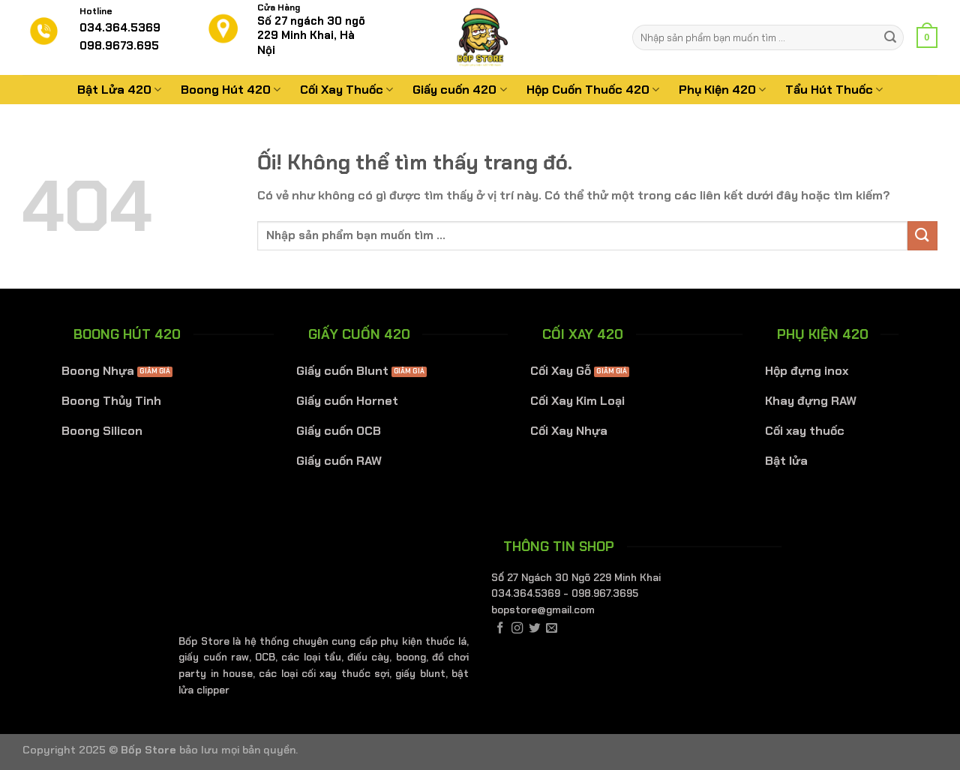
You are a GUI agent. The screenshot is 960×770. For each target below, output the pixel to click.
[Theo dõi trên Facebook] (500, 628)
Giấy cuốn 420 (459, 89)
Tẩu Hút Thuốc (834, 89)
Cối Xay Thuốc (346, 89)
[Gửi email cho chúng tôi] (551, 628)
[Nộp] (890, 37)
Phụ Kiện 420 (722, 89)
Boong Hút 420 (230, 89)
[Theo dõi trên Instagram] (517, 628)
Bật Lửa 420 (119, 89)
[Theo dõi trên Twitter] (534, 628)
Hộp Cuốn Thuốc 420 (592, 89)
